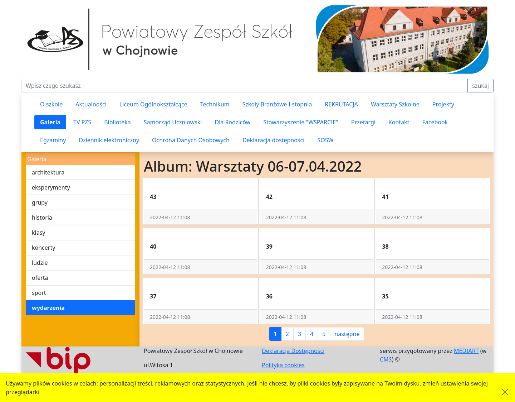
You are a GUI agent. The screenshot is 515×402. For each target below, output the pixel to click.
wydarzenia (48, 308)
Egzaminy (53, 140)
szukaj (480, 86)
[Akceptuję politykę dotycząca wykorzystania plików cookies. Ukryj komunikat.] (505, 392)
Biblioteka (117, 122)
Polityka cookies (283, 365)
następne (346, 334)
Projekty (443, 104)
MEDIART (466, 351)
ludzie (40, 263)
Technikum (215, 104)
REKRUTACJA (341, 104)
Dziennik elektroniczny (109, 140)
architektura (48, 172)
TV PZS (82, 122)
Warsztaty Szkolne (395, 104)
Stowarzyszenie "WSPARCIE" (300, 122)
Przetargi (363, 122)
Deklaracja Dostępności (293, 351)
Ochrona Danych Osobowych (191, 140)
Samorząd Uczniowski (173, 122)
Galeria (50, 122)
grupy (40, 202)
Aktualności (91, 104)
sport (39, 293)
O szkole (51, 104)
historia (42, 217)
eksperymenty (51, 187)
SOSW (325, 140)
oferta (40, 278)
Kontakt (398, 122)
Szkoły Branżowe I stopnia (277, 104)
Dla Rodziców (232, 122)
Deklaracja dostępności (273, 140)
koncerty (43, 248)
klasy (38, 232)
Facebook (435, 122)
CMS (386, 359)
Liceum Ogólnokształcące (153, 104)
